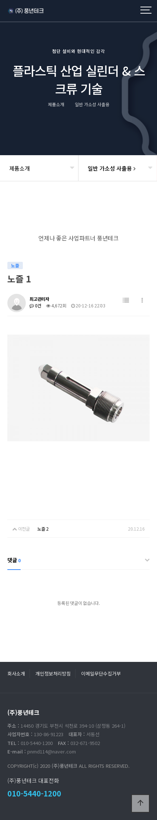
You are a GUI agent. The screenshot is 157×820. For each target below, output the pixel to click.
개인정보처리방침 (53, 673)
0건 (35, 305)
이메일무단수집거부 (101, 673)
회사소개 (16, 673)
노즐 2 (43, 528)
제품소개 (19, 168)
